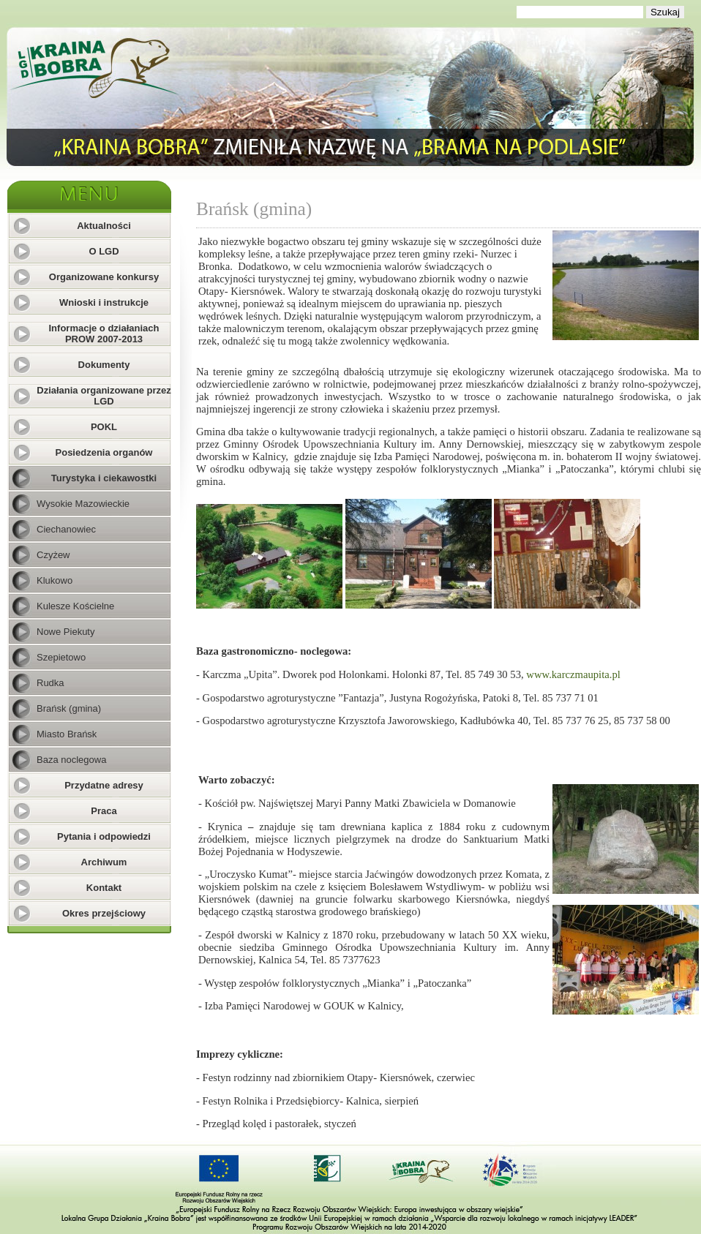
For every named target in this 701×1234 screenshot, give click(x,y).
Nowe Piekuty (65, 631)
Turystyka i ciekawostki (104, 478)
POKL (104, 426)
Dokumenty (104, 364)
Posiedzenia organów (104, 452)
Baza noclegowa (71, 759)
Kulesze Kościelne (75, 606)
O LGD (104, 251)
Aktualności (104, 225)
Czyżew (53, 554)
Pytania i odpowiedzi (104, 836)
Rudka (50, 682)
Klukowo (54, 580)
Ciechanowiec (66, 529)
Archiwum (104, 862)
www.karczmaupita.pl (573, 674)
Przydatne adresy (103, 785)
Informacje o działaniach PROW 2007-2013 (104, 334)
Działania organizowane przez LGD (104, 396)
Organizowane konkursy (104, 276)
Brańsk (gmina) (69, 708)
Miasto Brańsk (67, 734)
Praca (103, 810)
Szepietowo (61, 657)
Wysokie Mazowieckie (83, 503)
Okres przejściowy (104, 913)
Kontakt (103, 887)
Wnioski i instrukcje (104, 302)
